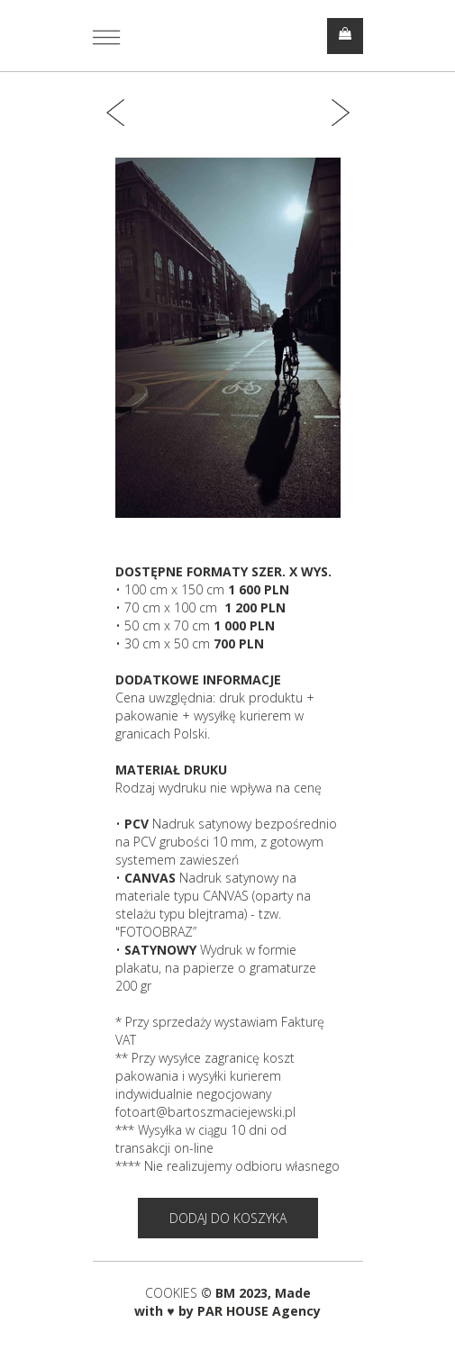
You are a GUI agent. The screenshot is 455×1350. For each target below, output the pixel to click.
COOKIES (173, 1292)
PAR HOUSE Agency (259, 1310)
